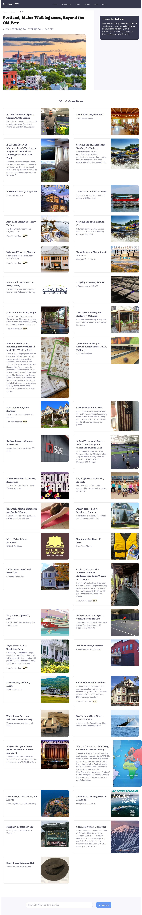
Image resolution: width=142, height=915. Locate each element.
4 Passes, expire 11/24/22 (87, 286)
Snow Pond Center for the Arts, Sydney (19, 283)
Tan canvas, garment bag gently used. (20, 724)
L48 (21, 12)
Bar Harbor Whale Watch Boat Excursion (89, 717)
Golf (96, 4)
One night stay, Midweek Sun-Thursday (19, 831)
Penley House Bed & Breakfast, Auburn (86, 510)
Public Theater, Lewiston (89, 645)
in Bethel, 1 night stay (15, 576)
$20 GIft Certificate (14, 546)
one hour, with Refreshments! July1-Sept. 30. (19, 230)
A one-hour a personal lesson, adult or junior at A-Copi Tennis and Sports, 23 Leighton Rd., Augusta (21, 124)
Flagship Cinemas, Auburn (90, 282)
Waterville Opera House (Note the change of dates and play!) (19, 749)
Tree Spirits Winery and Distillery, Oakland (89, 314)
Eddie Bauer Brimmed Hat (20, 862)
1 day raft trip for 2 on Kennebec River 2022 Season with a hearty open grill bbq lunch (90, 231)
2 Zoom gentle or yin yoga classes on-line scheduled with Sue (20, 517)
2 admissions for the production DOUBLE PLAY (19, 257)
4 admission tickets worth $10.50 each (20, 449)
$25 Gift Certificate (84, 354)
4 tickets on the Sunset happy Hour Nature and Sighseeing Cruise (91, 724)
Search (104, 905)
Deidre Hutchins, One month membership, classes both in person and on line (91, 488)
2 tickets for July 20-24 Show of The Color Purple (20, 486)
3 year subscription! (14, 195)
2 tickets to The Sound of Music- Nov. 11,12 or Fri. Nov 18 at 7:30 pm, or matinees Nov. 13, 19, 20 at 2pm (21, 759)
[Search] (59, 905)
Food (55, 4)
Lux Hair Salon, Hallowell (89, 114)
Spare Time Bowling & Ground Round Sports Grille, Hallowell (91, 346)
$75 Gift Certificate (14, 689)
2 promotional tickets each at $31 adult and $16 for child (90, 196)
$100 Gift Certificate (84, 118)
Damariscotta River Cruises (91, 191)
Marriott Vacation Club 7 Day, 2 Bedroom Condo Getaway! (92, 748)
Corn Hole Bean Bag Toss (89, 407)
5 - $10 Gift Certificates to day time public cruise (20, 623)
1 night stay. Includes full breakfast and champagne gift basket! (91, 517)
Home (77, 4)
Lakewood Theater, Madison (21, 251)
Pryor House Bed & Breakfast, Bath (16, 647)
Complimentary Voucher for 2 (89, 649)
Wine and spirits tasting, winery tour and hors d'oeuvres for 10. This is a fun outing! (91, 322)
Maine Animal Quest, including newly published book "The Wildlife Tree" (20, 346)
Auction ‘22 (11, 4)
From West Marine (84, 546)
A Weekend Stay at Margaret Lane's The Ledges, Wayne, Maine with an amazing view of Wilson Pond (21, 151)
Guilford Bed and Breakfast (90, 682)
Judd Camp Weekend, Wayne (21, 312)
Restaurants (66, 4)
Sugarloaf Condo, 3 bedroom (91, 826)
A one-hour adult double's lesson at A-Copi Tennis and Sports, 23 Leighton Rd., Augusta (91, 625)
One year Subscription (85, 259)
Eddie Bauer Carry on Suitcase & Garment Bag (19, 717)
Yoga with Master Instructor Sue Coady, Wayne (21, 510)
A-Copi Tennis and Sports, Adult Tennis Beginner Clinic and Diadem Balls (90, 444)
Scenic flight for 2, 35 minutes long (21, 803)
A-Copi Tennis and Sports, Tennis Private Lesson (20, 116)
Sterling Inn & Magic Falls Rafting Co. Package (90, 146)
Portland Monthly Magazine (21, 191)
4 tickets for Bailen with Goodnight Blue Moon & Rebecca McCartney (21, 290)
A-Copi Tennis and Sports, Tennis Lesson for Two (90, 617)
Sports (104, 4)
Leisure (87, 4)
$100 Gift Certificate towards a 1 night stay (19, 415)
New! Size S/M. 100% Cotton (18, 867)
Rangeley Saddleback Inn (19, 826)
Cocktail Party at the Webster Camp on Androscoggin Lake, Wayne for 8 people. (91, 574)
